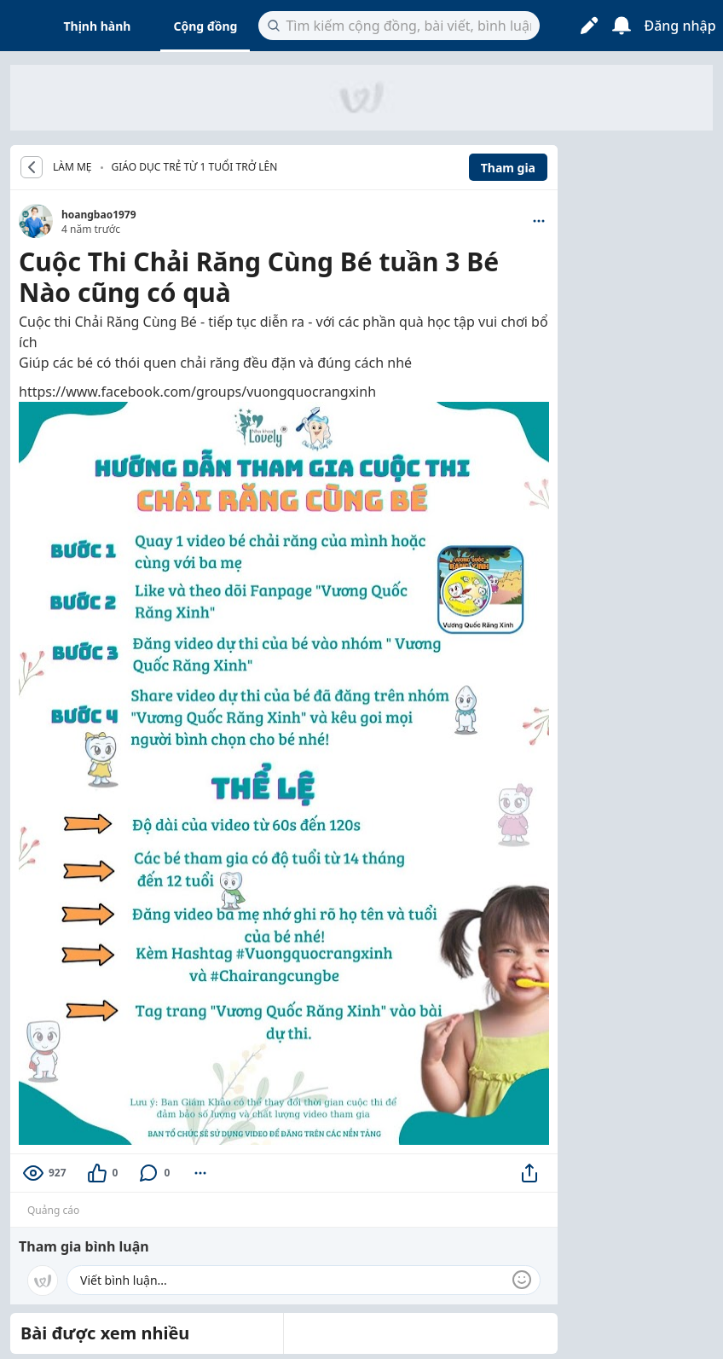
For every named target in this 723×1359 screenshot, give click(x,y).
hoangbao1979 (98, 214)
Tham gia (508, 168)
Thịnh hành (97, 26)
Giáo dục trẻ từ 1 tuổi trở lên (195, 167)
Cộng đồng (205, 26)
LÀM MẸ (72, 167)
